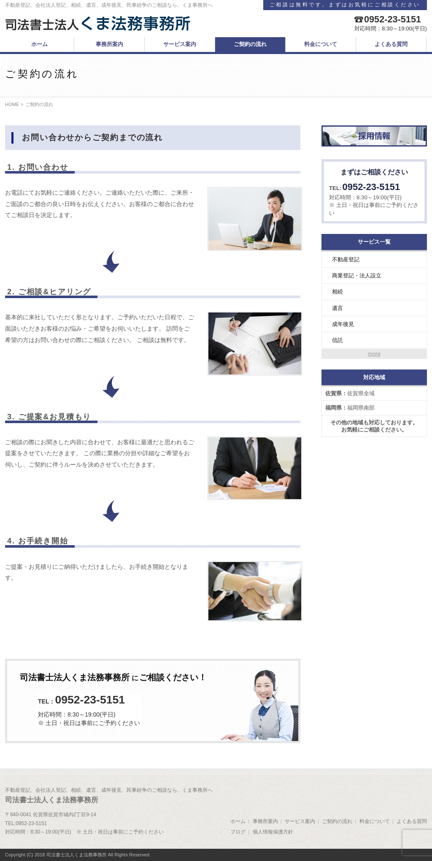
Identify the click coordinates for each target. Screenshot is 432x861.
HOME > (14, 104)
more (374, 353)
